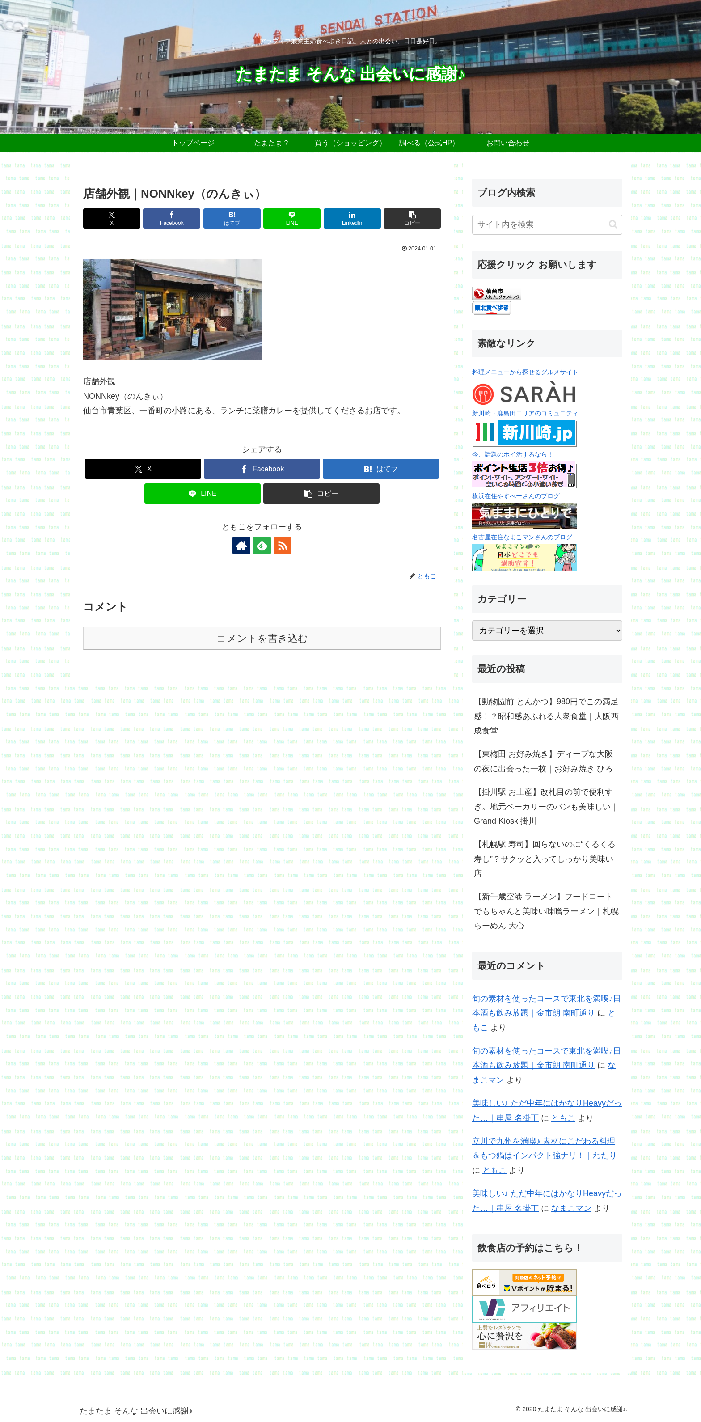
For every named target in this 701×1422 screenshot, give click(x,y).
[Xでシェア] (111, 218)
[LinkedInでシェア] (352, 218)
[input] (547, 225)
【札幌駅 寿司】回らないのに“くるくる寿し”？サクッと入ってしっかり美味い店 (545, 859)
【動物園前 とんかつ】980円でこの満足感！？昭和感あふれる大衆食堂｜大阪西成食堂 (546, 716)
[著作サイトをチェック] (241, 545)
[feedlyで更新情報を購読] (262, 545)
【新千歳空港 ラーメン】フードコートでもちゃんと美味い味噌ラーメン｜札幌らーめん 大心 (546, 911)
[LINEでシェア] (292, 218)
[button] (412, 218)
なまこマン (571, 1208)
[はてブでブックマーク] (232, 218)
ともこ (563, 1117)
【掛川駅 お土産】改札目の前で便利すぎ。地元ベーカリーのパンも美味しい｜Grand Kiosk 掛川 (546, 806)
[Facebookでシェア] (171, 218)
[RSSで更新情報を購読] (282, 545)
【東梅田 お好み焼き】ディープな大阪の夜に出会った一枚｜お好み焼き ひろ (543, 761)
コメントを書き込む (262, 638)
